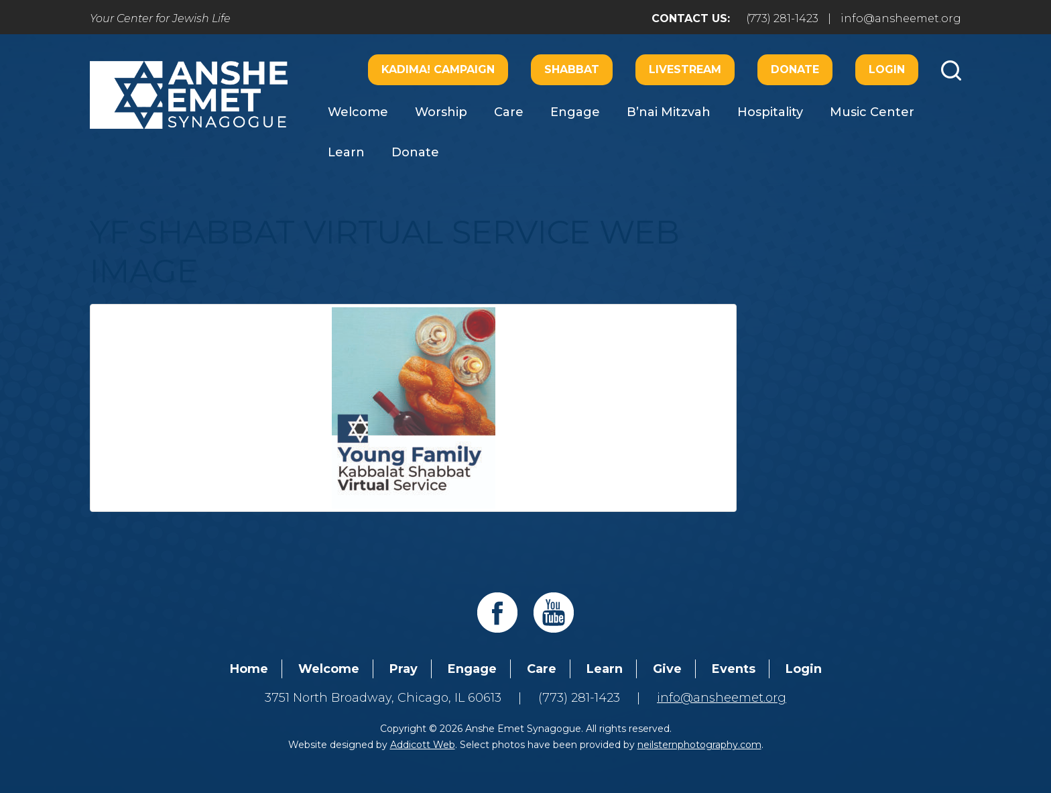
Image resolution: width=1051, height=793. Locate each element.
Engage (575, 112)
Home (249, 669)
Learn (346, 152)
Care (508, 112)
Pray (403, 669)
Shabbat (571, 69)
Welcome (358, 112)
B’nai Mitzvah (668, 112)
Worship (441, 112)
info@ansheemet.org (901, 18)
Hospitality (770, 112)
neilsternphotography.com (699, 745)
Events (733, 669)
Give (667, 669)
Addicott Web (422, 745)
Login (887, 69)
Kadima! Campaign (438, 69)
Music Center (872, 112)
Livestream (685, 69)
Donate (795, 69)
